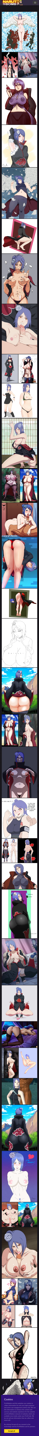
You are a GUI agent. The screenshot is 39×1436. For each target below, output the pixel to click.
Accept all (11, 1431)
